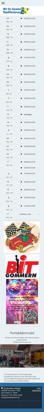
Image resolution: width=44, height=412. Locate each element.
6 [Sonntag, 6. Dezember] (8, 206)
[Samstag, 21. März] (8, 42)
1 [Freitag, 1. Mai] (8, 90)
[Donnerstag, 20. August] (8, 138)
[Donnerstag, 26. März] (8, 50)
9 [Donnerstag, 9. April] (8, 66)
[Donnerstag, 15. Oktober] (8, 182)
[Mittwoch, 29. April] (8, 82)
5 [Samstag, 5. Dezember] (8, 197)
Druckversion (7, 388)
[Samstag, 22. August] (8, 146)
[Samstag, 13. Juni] (8, 114)
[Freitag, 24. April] (8, 74)
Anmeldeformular (21, 356)
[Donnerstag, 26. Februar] (8, 26)
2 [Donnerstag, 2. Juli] (8, 130)
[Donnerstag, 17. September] (8, 162)
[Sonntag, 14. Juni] (8, 122)
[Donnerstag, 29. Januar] (8, 18)
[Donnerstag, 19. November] (8, 190)
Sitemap (17, 388)
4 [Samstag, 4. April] (8, 57)
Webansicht (36, 390)
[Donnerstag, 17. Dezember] (8, 214)
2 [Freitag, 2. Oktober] (8, 173)
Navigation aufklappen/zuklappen (22, 3)
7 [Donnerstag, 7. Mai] (8, 98)
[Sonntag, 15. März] (8, 34)
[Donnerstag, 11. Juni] (8, 107)
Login (39, 388)
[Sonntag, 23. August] (8, 154)
